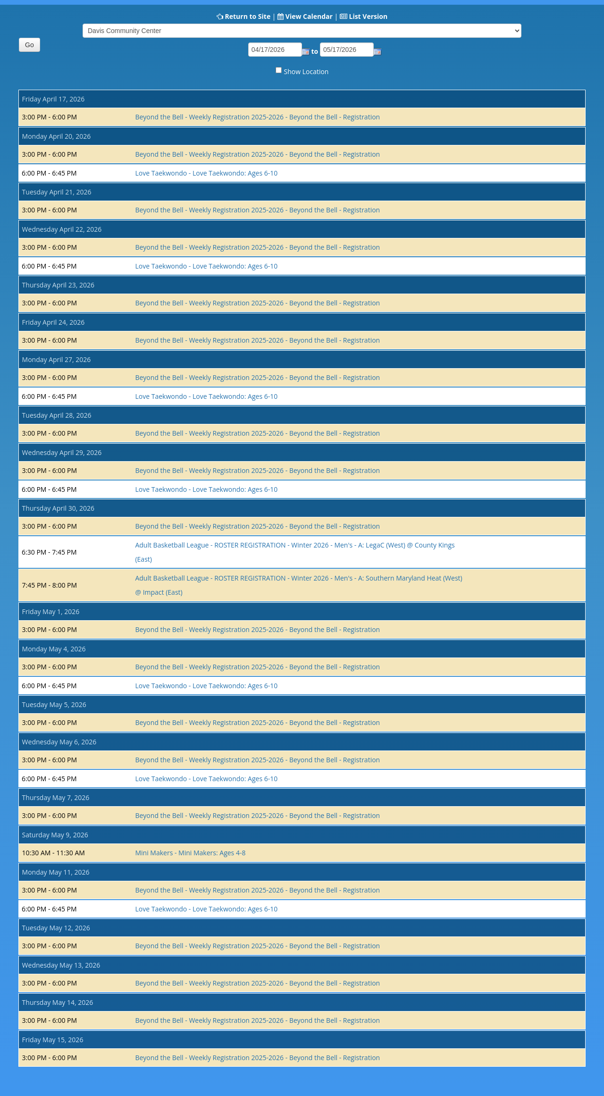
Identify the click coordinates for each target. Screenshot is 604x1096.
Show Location (306, 71)
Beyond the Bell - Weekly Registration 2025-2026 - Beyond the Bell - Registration (257, 116)
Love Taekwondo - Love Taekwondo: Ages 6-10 (206, 173)
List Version (368, 16)
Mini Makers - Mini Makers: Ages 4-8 (190, 852)
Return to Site (247, 16)
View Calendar (309, 16)
